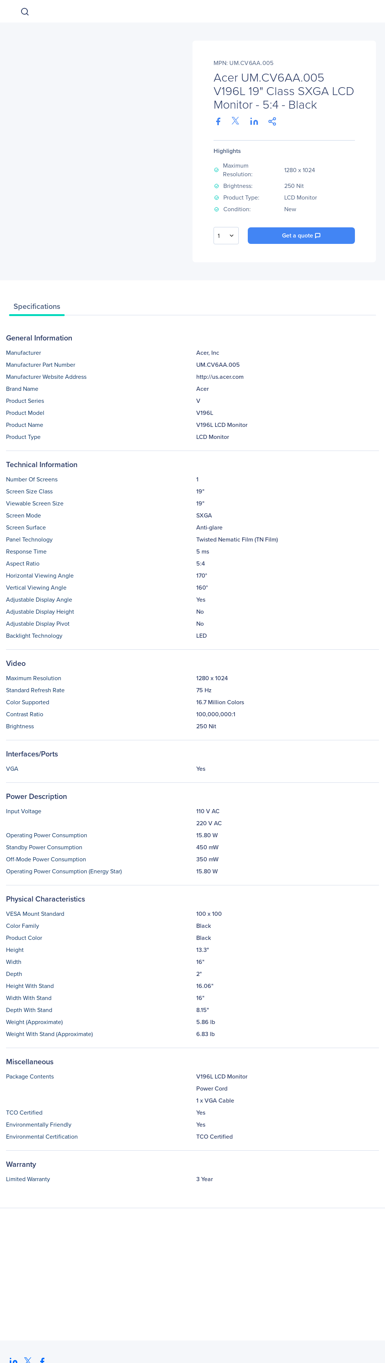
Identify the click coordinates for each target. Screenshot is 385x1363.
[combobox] (226, 235)
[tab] (37, 308)
